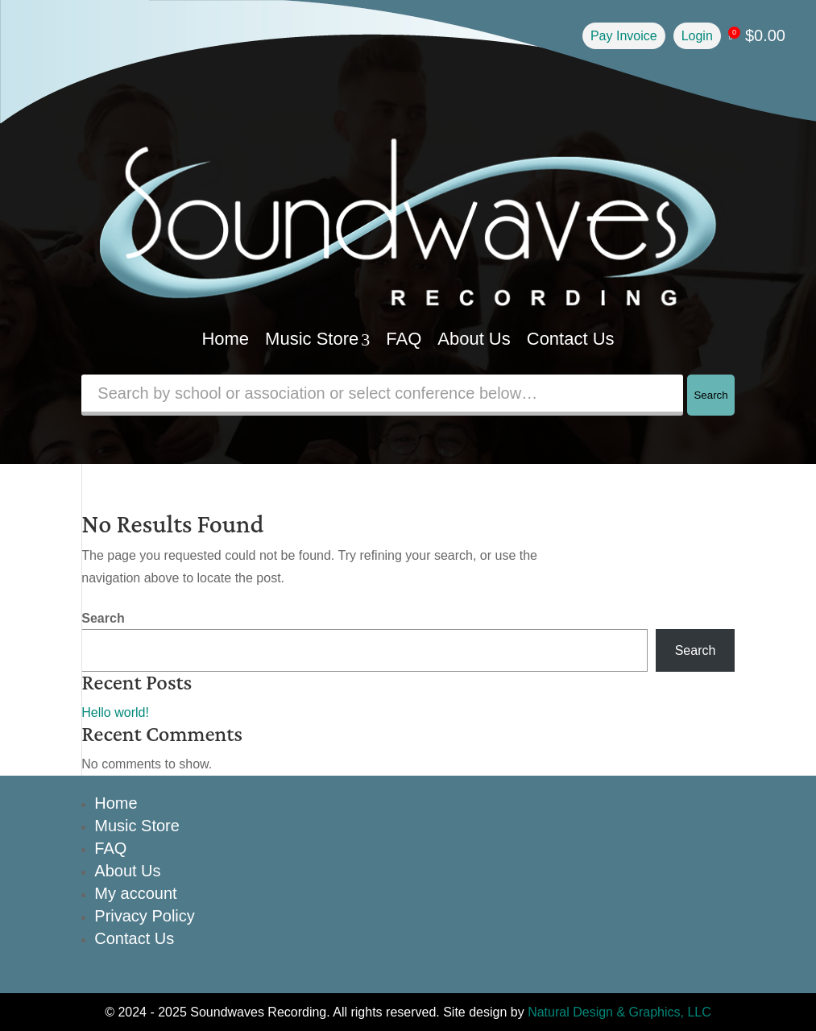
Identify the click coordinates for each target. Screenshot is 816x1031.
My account (135, 893)
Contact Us (571, 339)
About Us (474, 339)
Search (710, 395)
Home (225, 339)
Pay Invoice (623, 36)
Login (697, 36)
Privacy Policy (144, 916)
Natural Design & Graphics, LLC (619, 1012)
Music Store (317, 339)
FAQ (403, 339)
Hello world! (115, 712)
